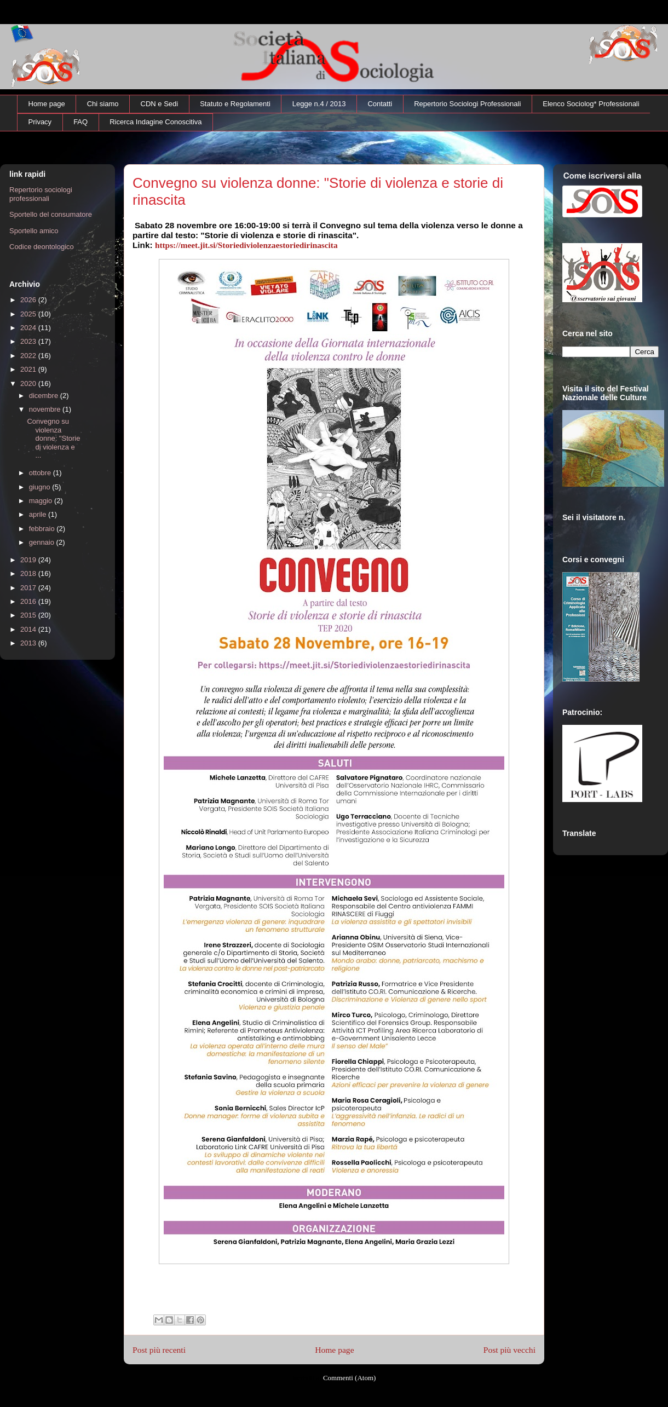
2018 (29, 573)
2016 (29, 601)
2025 (29, 314)
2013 (29, 643)
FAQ (80, 122)
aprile (38, 514)
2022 (29, 355)
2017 (29, 588)
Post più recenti (159, 1349)
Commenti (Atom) (349, 1378)
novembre (45, 409)
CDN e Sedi (159, 104)
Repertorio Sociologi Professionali (467, 104)
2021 (29, 369)
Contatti (379, 104)
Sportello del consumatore (50, 214)
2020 (29, 383)
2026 (29, 300)
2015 (29, 615)
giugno (41, 487)
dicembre (44, 395)
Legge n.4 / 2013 (319, 104)
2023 (29, 341)
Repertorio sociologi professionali (40, 194)
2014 (29, 629)
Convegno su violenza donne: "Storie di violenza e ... (53, 438)
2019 (29, 560)
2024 (29, 328)
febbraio (43, 528)
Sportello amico (34, 231)
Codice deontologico (41, 247)
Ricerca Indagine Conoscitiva (155, 122)
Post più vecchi (509, 1349)
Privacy (40, 122)
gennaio (42, 542)
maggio (41, 501)
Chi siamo (103, 104)
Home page (46, 104)
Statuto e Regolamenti (235, 104)
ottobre (41, 473)
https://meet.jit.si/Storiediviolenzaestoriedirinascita (246, 245)
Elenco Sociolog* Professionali (591, 104)
